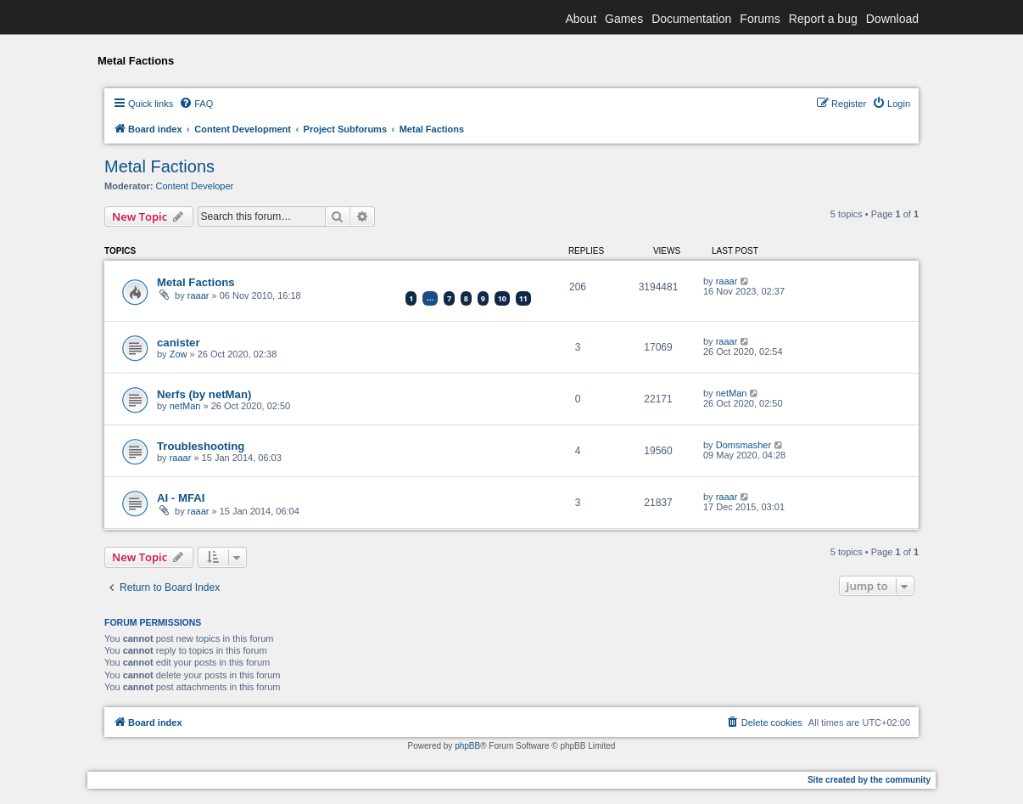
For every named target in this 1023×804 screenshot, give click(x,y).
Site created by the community (869, 779)
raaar (198, 295)
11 (523, 298)
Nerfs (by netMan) (204, 394)
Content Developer (195, 186)
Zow (178, 354)
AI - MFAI (180, 498)
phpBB (467, 746)
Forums (760, 18)
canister (178, 342)
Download (892, 18)
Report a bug (823, 18)
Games (624, 18)
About (580, 18)
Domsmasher (743, 445)
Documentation (691, 18)
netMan (185, 406)
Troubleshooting (200, 446)
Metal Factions (159, 166)
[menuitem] (196, 103)
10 (502, 298)
